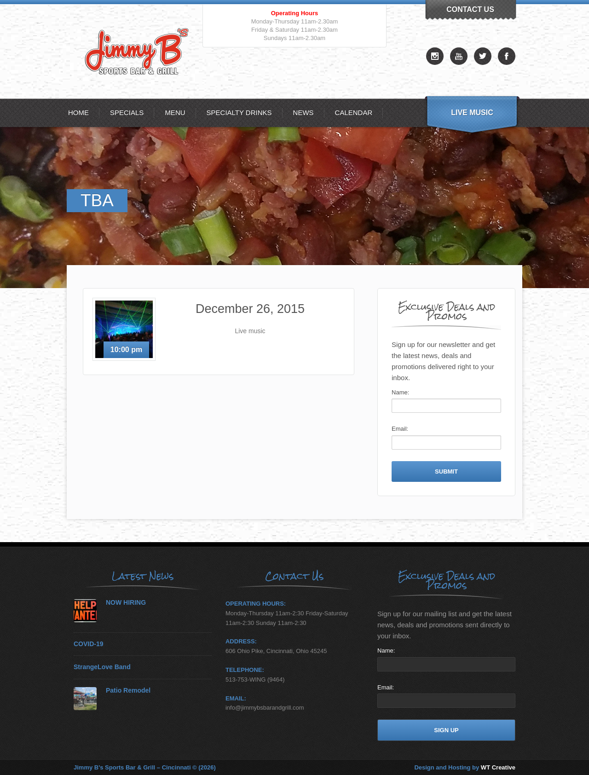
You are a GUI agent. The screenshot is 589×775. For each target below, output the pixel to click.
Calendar (354, 112)
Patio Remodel (128, 690)
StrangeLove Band (102, 667)
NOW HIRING (126, 602)
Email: (400, 428)
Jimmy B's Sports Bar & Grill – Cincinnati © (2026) (145, 767)
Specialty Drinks (239, 112)
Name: (400, 392)
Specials (127, 112)
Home (78, 112)
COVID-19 (89, 644)
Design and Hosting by (464, 767)
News (303, 112)
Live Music (472, 112)
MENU (175, 112)
